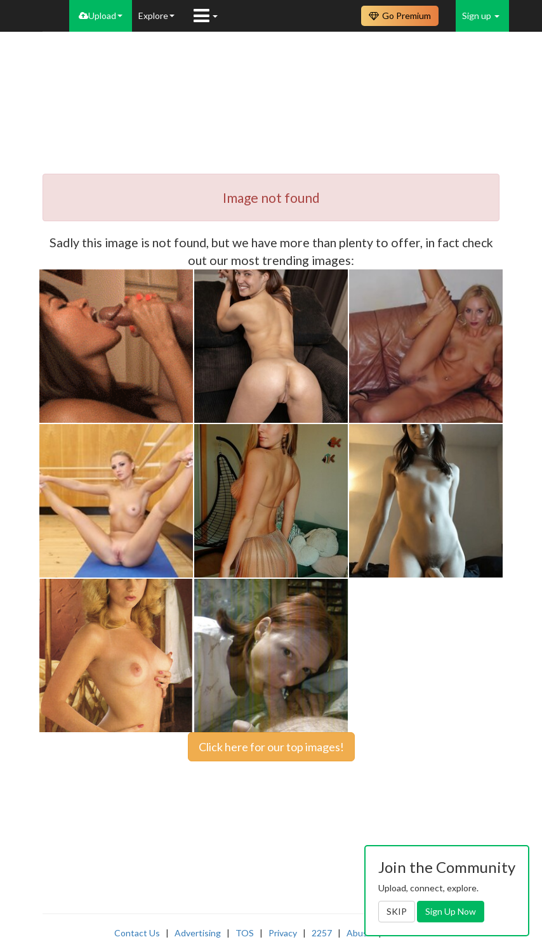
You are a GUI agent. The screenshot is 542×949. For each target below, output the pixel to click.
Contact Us (137, 932)
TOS (244, 932)
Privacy (282, 932)
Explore (156, 15)
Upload (100, 15)
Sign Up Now (450, 911)
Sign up (480, 15)
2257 (322, 932)
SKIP (397, 911)
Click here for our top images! (271, 747)
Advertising (198, 932)
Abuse (360, 932)
